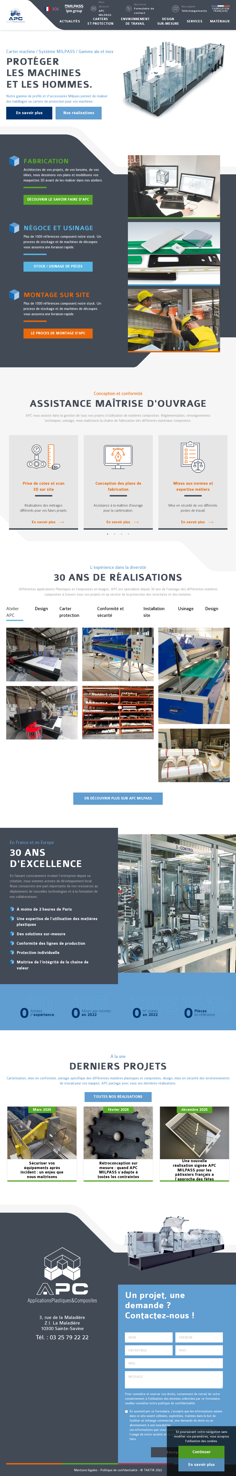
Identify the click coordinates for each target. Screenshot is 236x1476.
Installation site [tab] (154, 612)
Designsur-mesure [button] (168, 21)
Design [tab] (41, 608)
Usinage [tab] (186, 608)
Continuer (201, 1452)
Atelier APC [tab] (12, 612)
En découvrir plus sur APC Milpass (118, 798)
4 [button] (128, 534)
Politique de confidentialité (118, 1470)
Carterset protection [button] (100, 21)
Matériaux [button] (220, 21)
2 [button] (114, 534)
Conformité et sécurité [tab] (110, 612)
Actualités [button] (69, 21)
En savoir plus (29, 113)
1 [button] (107, 534)
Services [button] (194, 21)
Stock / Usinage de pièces (58, 266)
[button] (106, 8)
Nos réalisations (78, 113)
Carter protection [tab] (69, 612)
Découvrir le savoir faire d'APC (58, 200)
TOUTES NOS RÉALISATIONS (118, 1097)
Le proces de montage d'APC (58, 333)
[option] (43, 482)
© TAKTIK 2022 (151, 1470)
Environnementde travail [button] (135, 21)
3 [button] (121, 534)
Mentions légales (85, 1470)
